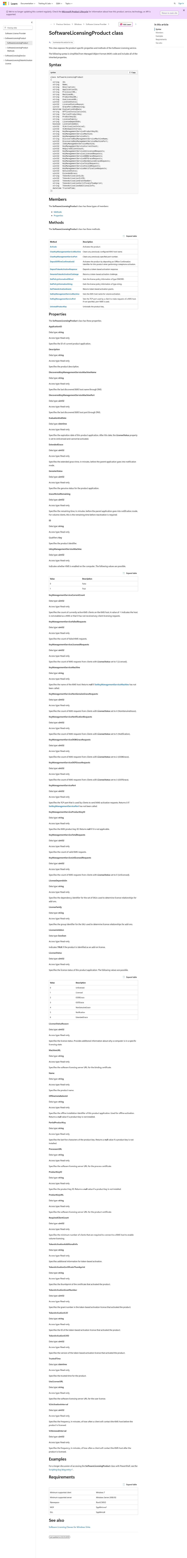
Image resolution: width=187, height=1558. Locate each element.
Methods (58, 211)
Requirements (161, 39)
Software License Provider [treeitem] (15, 33)
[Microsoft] (4, 3)
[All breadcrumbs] (51, 24)
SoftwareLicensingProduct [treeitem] (17, 43)
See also (159, 43)
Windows (78, 24)
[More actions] (136, 24)
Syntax (158, 29)
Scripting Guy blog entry (60, 1469)
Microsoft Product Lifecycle (75, 11)
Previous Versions (63, 24)
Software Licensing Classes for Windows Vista (69, 1527)
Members (159, 32)
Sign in (181, 3)
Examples (159, 36)
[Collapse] (32, 22)
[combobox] (17, 28)
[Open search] (174, 3)
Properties (58, 215)
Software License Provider (96, 24)
